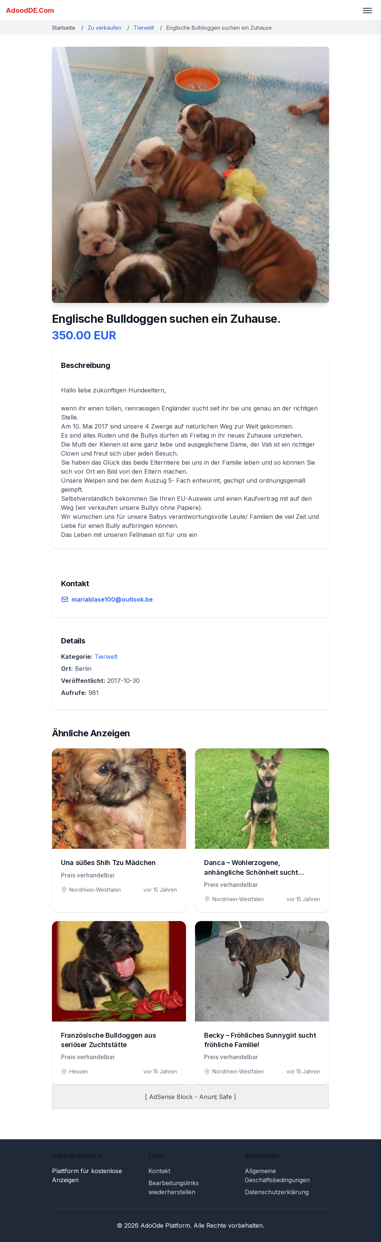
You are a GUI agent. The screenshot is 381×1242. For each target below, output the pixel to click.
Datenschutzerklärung (277, 1192)
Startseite (63, 27)
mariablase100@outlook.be (112, 599)
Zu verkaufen (104, 27)
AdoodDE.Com (30, 10)
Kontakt (159, 1171)
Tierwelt (144, 27)
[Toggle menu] (367, 10)
